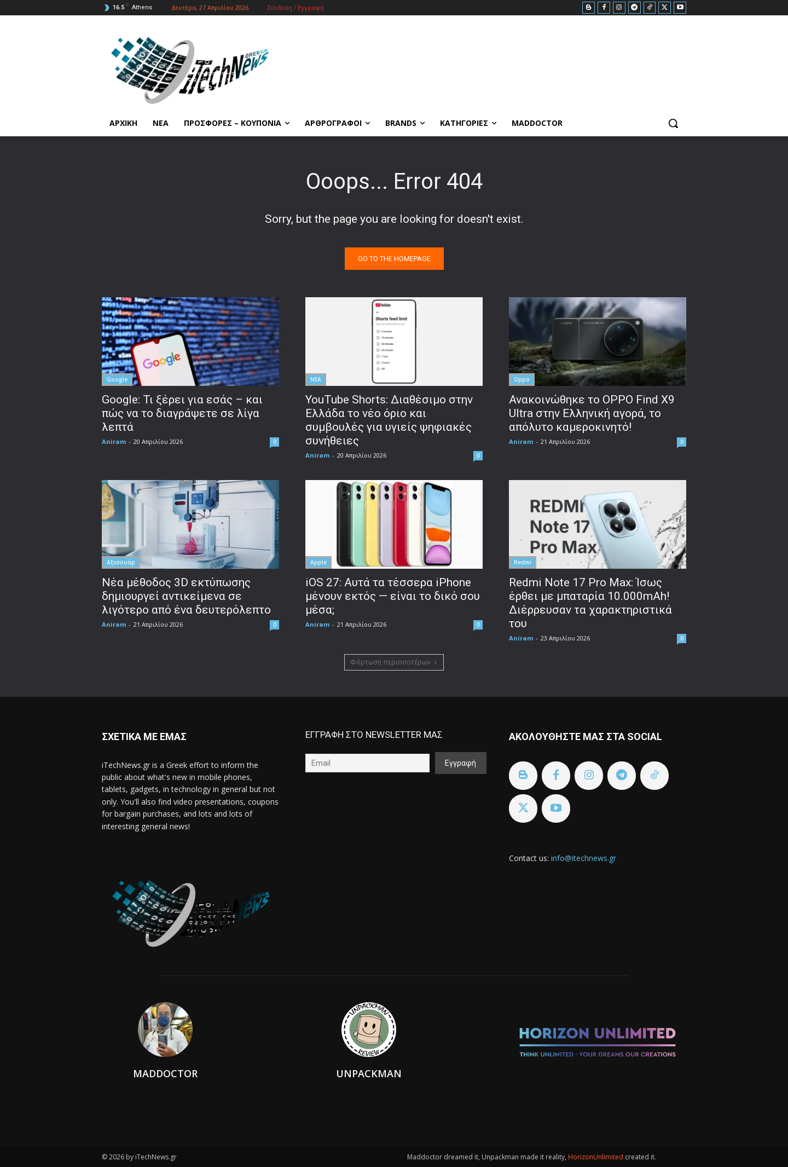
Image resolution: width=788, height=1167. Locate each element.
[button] (673, 123)
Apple (318, 562)
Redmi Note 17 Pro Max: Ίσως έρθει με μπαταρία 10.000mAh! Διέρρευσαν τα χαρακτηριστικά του (590, 603)
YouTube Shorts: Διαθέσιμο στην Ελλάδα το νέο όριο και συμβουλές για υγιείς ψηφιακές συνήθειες (389, 420)
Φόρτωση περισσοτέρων (394, 662)
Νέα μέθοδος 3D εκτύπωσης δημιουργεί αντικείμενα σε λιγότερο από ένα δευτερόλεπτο (186, 596)
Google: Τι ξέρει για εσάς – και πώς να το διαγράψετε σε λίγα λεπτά (182, 413)
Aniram (114, 441)
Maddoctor (165, 1073)
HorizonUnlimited (596, 1157)
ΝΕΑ (315, 379)
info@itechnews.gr (583, 858)
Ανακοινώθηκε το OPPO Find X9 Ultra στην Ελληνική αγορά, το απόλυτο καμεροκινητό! (592, 413)
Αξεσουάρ (121, 562)
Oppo (522, 379)
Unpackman (369, 1073)
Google (117, 379)
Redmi (522, 562)
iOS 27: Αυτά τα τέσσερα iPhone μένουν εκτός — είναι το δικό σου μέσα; (392, 596)
